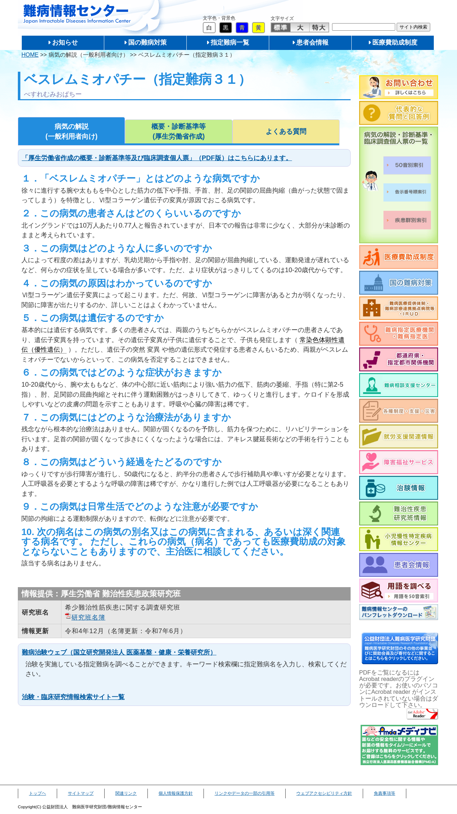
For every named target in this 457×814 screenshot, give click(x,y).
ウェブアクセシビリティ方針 (324, 793)
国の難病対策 (147, 42)
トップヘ (37, 793)
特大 (319, 27)
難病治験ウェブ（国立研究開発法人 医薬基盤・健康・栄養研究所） (119, 652)
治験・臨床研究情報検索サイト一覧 (73, 697)
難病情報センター (77, 14)
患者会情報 (312, 42)
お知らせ (65, 42)
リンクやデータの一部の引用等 (245, 793)
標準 (281, 27)
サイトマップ (81, 793)
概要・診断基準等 (178, 132)
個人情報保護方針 (176, 793)
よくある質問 (286, 131)
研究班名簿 (88, 617)
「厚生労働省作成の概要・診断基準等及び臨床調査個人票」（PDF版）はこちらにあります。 (157, 158)
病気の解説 (71, 132)
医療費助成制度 (394, 42)
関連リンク (126, 793)
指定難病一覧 (230, 42)
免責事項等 (384, 793)
